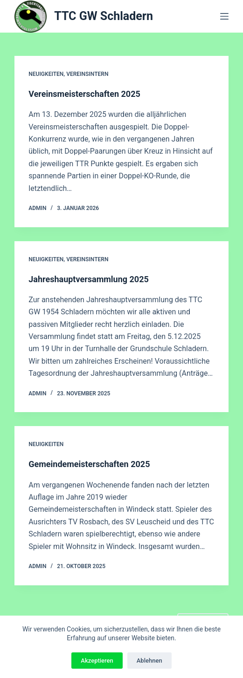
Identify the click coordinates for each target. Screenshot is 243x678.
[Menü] (224, 16)
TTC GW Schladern (103, 16)
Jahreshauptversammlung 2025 (88, 279)
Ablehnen (149, 660)
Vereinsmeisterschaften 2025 (84, 94)
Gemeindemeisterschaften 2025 (89, 464)
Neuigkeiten (45, 74)
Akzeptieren (97, 660)
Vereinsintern (87, 74)
